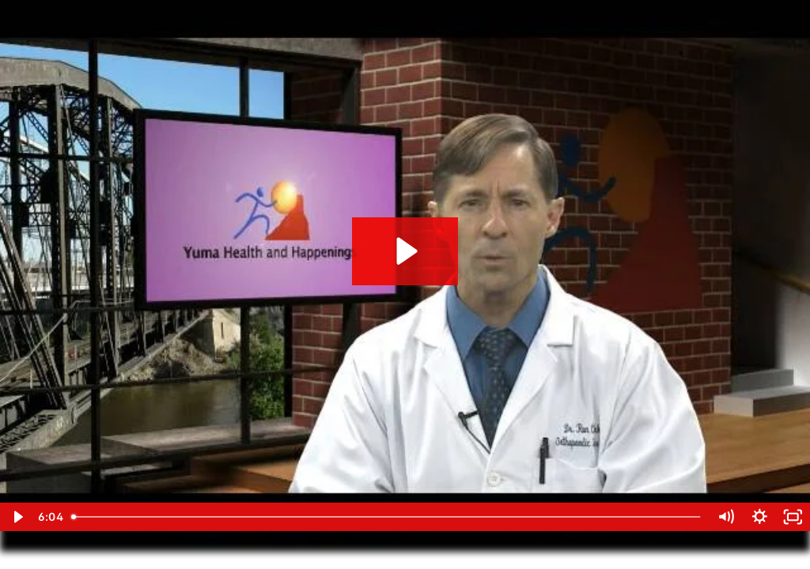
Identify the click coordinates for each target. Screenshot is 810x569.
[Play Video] (17, 517)
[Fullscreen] (793, 517)
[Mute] (726, 517)
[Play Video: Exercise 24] (404, 250)
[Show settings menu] (760, 517)
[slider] (387, 517)
